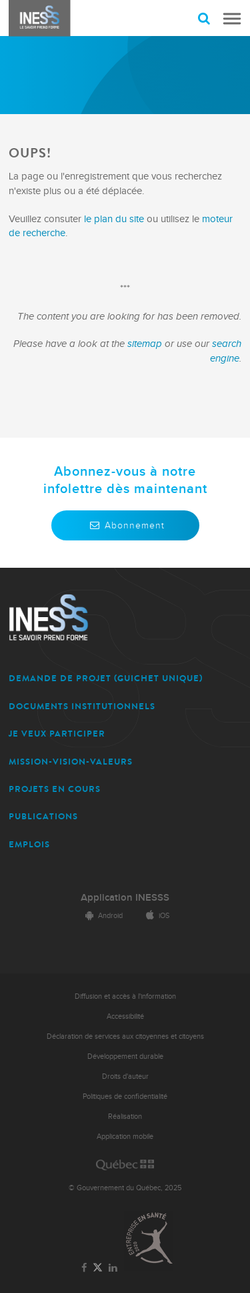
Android (102, 915)
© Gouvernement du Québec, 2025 (125, 1188)
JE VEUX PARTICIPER (57, 733)
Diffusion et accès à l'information (125, 996)
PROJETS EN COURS (55, 789)
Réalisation (125, 1116)
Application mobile (125, 1136)
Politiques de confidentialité (125, 1096)
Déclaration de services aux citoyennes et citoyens (125, 1036)
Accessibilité (125, 1016)
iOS (155, 915)
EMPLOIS (29, 844)
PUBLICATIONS (43, 816)
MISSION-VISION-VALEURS (71, 761)
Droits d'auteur (125, 1076)
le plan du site (114, 219)
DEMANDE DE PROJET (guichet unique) (106, 678)
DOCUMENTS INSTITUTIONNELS (82, 706)
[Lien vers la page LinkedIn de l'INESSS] (113, 1268)
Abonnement (125, 525)
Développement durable (125, 1056)
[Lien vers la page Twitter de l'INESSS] (98, 1268)
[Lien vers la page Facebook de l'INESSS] (84, 1268)
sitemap (146, 344)
